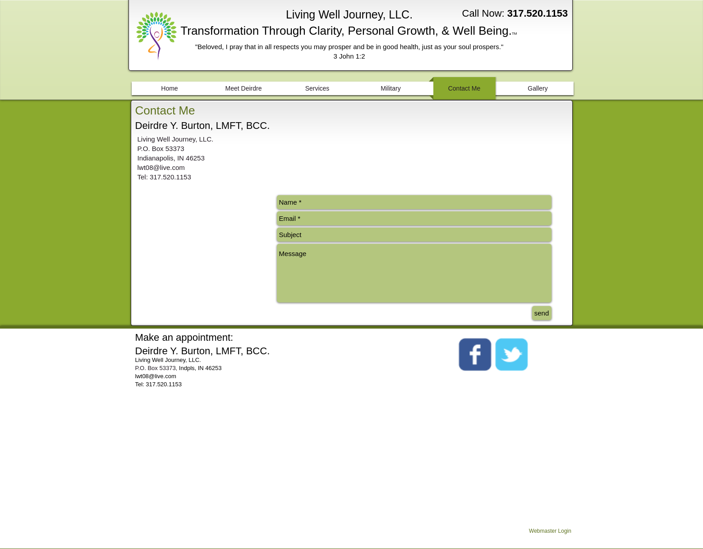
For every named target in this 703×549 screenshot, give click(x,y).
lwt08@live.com (161, 167)
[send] (541, 313)
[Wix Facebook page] (475, 354)
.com (170, 376)
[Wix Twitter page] (511, 354)
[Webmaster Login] (550, 531)
